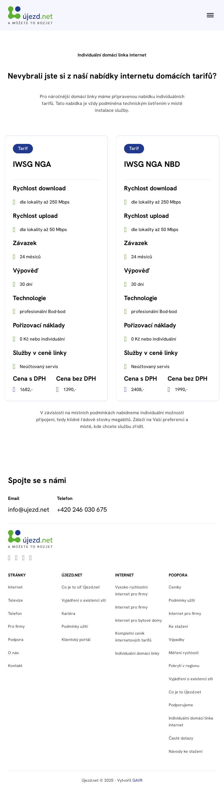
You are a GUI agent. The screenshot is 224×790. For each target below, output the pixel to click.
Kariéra (68, 613)
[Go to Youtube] (16, 558)
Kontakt (15, 665)
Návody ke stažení (185, 751)
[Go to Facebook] (23, 558)
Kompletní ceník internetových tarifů (133, 637)
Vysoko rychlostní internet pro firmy (131, 590)
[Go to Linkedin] (9, 558)
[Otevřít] (210, 15)
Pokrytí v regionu (184, 665)
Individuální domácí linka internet (191, 721)
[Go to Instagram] (30, 558)
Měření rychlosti (184, 652)
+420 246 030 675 (82, 509)
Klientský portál (76, 639)
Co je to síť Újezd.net (81, 587)
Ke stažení (178, 626)
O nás (13, 652)
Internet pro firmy (131, 607)
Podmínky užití (75, 626)
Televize (15, 600)
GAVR (137, 780)
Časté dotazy (181, 738)
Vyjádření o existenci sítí (84, 600)
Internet (15, 587)
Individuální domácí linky (137, 653)
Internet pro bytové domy (138, 620)
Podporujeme (181, 704)
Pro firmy (16, 626)
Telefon (15, 613)
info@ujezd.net (28, 509)
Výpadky (176, 639)
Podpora (15, 639)
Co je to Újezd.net (185, 692)
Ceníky (175, 587)
